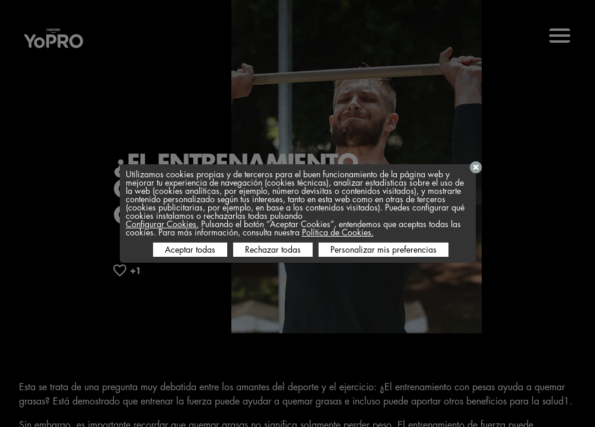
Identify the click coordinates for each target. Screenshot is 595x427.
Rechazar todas (273, 250)
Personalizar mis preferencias (383, 250)
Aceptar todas (190, 250)
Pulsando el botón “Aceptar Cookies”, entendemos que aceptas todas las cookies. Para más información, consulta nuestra (293, 228)
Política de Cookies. (338, 232)
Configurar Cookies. (162, 224)
